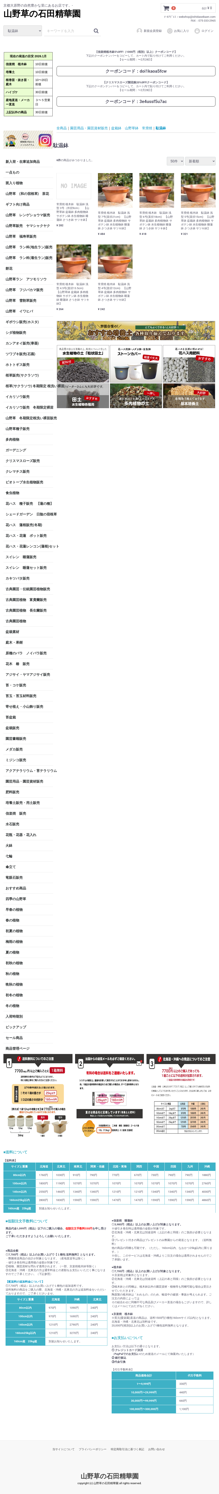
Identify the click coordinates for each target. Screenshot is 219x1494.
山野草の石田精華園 (42, 14)
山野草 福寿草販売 (21, 236)
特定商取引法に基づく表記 (127, 1449)
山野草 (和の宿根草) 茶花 (27, 193)
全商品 (61, 128)
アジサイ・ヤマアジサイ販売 (28, 674)
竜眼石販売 (14, 877)
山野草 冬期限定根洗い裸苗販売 (29, 418)
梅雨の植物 (14, 941)
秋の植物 (12, 973)
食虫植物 (12, 493)
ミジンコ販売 (16, 760)
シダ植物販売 (16, 332)
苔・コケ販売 (16, 685)
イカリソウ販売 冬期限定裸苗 (29, 407)
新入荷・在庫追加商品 (23, 161)
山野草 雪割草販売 (21, 300)
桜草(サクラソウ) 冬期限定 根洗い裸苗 (29, 386)
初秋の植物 (14, 963)
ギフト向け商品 (18, 204)
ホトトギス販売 (18, 364)
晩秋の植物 (14, 984)
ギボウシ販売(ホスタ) (22, 322)
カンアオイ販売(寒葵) (22, 343)
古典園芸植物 (16, 621)
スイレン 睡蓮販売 (21, 557)
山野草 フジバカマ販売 (24, 290)
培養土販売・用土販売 (23, 803)
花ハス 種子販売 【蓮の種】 (29, 503)
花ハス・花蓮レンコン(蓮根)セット (29, 546)
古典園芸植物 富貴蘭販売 (26, 600)
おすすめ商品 (16, 888)
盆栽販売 (12, 728)
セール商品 (14, 1038)
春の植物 (12, 920)
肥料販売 (12, 792)
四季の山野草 (16, 899)
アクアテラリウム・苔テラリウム (29, 770)
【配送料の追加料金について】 (25, 1281)
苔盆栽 (11, 717)
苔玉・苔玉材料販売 (21, 696)
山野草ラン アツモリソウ (26, 279)
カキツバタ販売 (18, 578)
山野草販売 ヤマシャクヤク (28, 226)
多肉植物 (12, 439)
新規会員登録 (149, 31)
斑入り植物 (14, 183)
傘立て (11, 867)
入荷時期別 (14, 1016)
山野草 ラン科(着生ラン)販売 (29, 258)
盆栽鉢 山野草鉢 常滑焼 (131, 128)
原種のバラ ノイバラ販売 (26, 653)
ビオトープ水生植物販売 (24, 482)
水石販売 (12, 824)
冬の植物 (12, 1006)
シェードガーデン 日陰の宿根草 (29, 514)
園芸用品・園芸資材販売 (24, 781)
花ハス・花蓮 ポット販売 (26, 535)
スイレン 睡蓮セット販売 (26, 567)
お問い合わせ (156, 1449)
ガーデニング (18, 450)
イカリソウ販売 (18, 396)
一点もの (12, 172)
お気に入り (178, 31)
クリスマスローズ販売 (23, 461)
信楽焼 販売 (16, 813)
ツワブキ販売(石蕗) (20, 354)
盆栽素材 (12, 632)
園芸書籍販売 (16, 738)
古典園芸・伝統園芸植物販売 (28, 589)
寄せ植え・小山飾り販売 (24, 706)
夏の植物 (12, 952)
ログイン (203, 31)
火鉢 (9, 845)
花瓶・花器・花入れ (21, 835)
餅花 (9, 268)
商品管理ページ (18, 1048)
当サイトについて (63, 1449)
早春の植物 (14, 909)
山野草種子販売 (18, 429)
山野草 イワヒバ (19, 311)
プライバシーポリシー (93, 1449)
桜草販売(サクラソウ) (22, 375)
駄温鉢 (161, 128)
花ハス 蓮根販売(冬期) (24, 525)
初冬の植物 (14, 995)
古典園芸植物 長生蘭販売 (26, 610)
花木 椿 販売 (18, 664)
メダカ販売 (14, 749)
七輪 (9, 856)
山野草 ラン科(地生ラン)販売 (29, 247)
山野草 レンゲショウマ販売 (28, 215)
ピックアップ (16, 1027)
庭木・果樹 (14, 642)
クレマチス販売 (18, 471)
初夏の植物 (14, 931)
